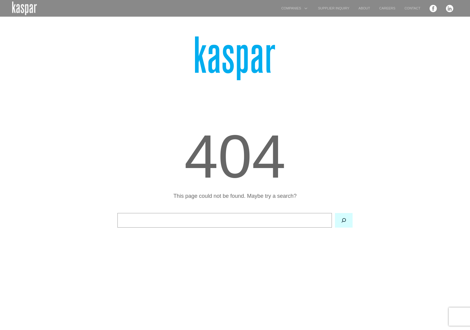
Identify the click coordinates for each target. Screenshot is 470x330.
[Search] (344, 220)
